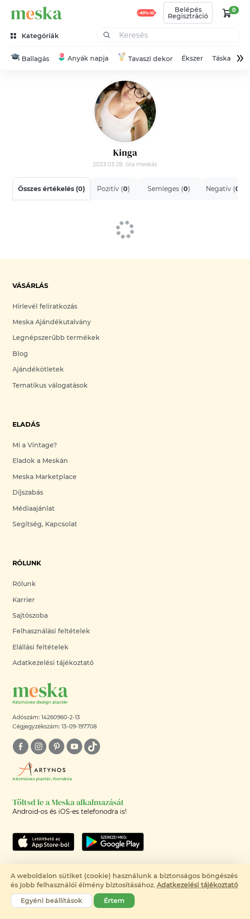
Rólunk (24, 584)
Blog (20, 354)
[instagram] (38, 747)
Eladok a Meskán (40, 461)
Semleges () (169, 188)
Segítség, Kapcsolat (44, 524)
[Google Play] (43, 842)
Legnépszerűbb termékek (56, 337)
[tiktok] (92, 747)
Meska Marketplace (44, 477)
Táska (221, 58)
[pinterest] (56, 747)
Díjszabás (27, 492)
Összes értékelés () (51, 188)
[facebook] (20, 747)
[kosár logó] (227, 12)
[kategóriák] (36, 36)
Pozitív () (113, 188)
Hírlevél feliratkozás (44, 306)
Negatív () (224, 188)
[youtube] (74, 747)
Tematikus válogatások (50, 385)
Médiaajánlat (33, 508)
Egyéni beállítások (51, 900)
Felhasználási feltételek (51, 631)
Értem (114, 900)
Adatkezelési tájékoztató (53, 663)
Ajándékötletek (38, 369)
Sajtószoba (30, 615)
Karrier (23, 600)
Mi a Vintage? (34, 445)
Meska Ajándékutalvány (51, 322)
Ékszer (192, 58)
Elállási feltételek (40, 647)
